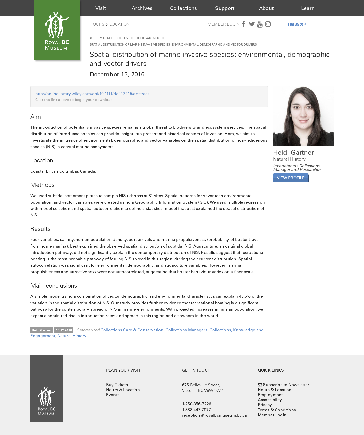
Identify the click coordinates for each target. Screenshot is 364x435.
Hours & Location (275, 389)
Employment (270, 394)
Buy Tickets (117, 384)
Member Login (224, 24)
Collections (183, 8)
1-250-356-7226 (196, 403)
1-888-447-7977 (196, 409)
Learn (308, 8)
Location (119, 24)
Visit (100, 8)
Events (112, 394)
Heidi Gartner (147, 38)
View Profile (291, 177)
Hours (97, 24)
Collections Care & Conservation (132, 329)
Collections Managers (187, 329)
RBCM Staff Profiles (109, 38)
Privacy (265, 404)
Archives (142, 8)
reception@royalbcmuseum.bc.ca (214, 415)
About (266, 8)
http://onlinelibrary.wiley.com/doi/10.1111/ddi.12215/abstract (94, 93)
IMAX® (297, 24)
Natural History (71, 335)
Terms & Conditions (277, 409)
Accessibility (270, 399)
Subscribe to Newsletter (286, 384)
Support (225, 8)
